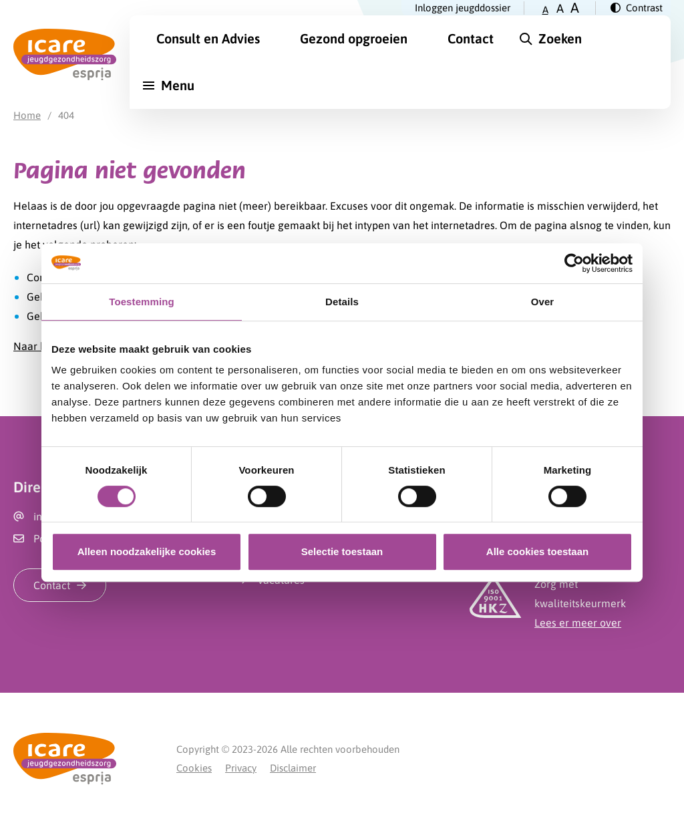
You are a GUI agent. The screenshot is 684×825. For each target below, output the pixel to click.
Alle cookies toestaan (537, 551)
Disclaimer (293, 768)
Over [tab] (542, 301)
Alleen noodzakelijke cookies (146, 551)
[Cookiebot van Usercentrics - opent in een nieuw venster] (574, 263)
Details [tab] (342, 301)
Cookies (194, 768)
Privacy (240, 768)
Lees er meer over (577, 623)
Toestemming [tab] (141, 301)
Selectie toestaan (342, 551)
